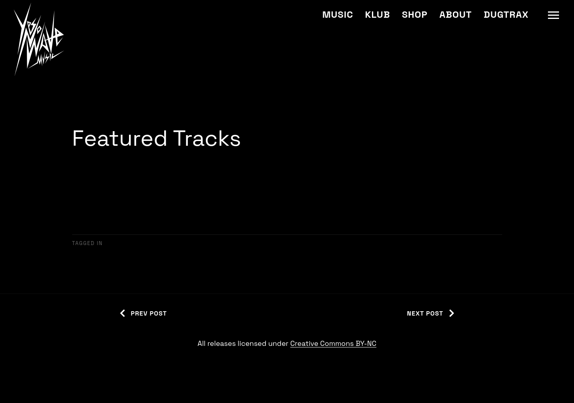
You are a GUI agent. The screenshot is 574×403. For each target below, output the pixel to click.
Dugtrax (506, 14)
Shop (415, 14)
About (455, 14)
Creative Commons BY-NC (333, 343)
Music (337, 14)
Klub (377, 14)
